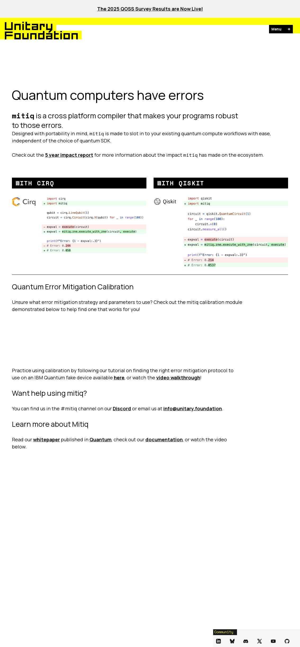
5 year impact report (69, 155)
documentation (164, 439)
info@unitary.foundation (192, 408)
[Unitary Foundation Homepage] (30, 30)
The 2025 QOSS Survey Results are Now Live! (150, 9)
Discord (122, 408)
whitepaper (46, 439)
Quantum (100, 439)
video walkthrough (178, 377)
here (119, 377)
